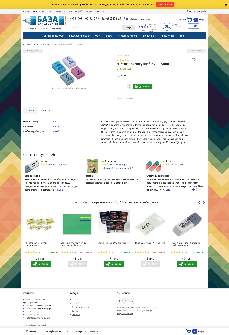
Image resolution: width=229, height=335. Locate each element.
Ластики (47, 44)
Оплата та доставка (63, 11)
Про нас (26, 11)
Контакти (100, 11)
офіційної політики (125, 313)
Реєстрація (201, 11)
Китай (56, 131)
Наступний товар (196, 51)
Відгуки (89, 11)
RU (190, 26)
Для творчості (150, 35)
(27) (69, 253)
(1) (32, 253)
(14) (179, 253)
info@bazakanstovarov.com (141, 19)
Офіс (97, 35)
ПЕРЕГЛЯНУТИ (165, 4)
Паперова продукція (53, 35)
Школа (108, 35)
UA (196, 26)
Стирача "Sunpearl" (58, 164)
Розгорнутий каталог (42, 11)
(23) (105, 253)
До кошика (145, 86)
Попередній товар (32, 51)
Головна (26, 44)
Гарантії (78, 11)
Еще (62, 189)
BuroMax (57, 126)
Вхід (189, 11)
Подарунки (168, 35)
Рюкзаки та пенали (127, 35)
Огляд (31, 110)
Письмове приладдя (79, 35)
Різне (181, 35)
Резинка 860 (177, 164)
